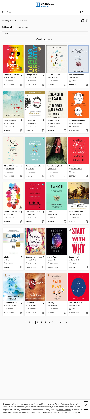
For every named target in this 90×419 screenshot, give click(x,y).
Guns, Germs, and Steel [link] (77, 212)
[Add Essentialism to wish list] (43, 130)
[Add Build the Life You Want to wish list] (21, 313)
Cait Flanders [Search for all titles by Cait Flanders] (53, 77)
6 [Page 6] (49, 322)
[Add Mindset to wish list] (21, 267)
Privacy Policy (60, 404)
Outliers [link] (72, 166)
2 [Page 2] (33, 322)
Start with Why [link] (74, 257)
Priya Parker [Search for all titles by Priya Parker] (9, 214)
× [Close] (85, 405)
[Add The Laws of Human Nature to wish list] (86, 313)
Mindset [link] (7, 257)
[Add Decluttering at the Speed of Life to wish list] (43, 267)
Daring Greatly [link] (31, 75)
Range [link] (49, 212)
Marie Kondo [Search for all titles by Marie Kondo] (10, 123)
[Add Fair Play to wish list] (64, 313)
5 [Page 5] (45, 322)
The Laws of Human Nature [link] (77, 303)
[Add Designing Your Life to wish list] (43, 176)
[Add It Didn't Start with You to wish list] (21, 176)
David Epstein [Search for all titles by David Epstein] (53, 214)
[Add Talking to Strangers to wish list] (86, 130)
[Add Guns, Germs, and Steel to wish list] (86, 221)
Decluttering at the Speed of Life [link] (34, 257)
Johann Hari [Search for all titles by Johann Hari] (53, 260)
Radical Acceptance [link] (76, 75)
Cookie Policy (77, 412)
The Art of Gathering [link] (12, 212)
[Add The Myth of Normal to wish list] (21, 85)
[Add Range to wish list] (64, 221)
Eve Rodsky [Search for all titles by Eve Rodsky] (53, 306)
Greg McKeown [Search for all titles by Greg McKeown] (32, 123)
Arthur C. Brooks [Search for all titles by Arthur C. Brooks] (11, 306)
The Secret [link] (30, 303)
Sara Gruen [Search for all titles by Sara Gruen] (52, 169)
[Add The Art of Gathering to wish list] (21, 221)
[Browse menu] (86, 12)
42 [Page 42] (61, 322)
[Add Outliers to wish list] (86, 176)
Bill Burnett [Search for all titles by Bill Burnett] (31, 169)
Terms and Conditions (42, 404)
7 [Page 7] (52, 322)
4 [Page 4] (41, 322)
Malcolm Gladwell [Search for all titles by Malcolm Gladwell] (76, 123)
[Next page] (66, 322)
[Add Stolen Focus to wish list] (64, 267)
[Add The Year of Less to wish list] (64, 85)
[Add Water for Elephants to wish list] (64, 176)
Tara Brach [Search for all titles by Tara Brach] (74, 77)
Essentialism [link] (30, 120)
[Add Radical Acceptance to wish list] (86, 85)
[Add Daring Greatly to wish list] (43, 85)
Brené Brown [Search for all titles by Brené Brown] (32, 77)
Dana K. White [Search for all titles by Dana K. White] (32, 260)
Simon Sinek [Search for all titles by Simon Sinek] (75, 260)
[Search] (3, 12)
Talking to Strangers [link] (77, 120)
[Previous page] (25, 322)
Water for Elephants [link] (55, 166)
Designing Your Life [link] (33, 166)
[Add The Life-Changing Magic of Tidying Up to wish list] (21, 130)
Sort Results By (7, 27)
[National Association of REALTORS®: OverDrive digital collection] (45, 4)
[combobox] (40, 12)
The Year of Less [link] (53, 75)
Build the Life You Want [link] (12, 303)
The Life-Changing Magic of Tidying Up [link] (12, 120)
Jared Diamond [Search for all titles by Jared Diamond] (76, 214)
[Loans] (82, 12)
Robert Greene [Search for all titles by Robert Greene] (75, 306)
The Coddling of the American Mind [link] (34, 212)
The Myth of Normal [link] (11, 75)
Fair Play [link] (50, 303)
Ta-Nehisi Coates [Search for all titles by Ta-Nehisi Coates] (54, 123)
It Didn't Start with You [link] (12, 166)
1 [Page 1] (29, 322)
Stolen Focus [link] (52, 257)
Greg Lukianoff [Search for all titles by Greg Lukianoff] (32, 214)
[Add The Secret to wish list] (43, 313)
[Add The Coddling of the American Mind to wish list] (43, 221)
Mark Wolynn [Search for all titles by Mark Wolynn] (10, 169)
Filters (6, 33)
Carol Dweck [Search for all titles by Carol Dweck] (10, 260)
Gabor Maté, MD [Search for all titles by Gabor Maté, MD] (11, 77)
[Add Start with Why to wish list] (86, 267)
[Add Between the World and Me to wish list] (64, 130)
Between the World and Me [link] (55, 120)
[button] (82, 21)
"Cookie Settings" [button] (64, 410)
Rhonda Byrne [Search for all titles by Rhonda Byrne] (32, 306)
